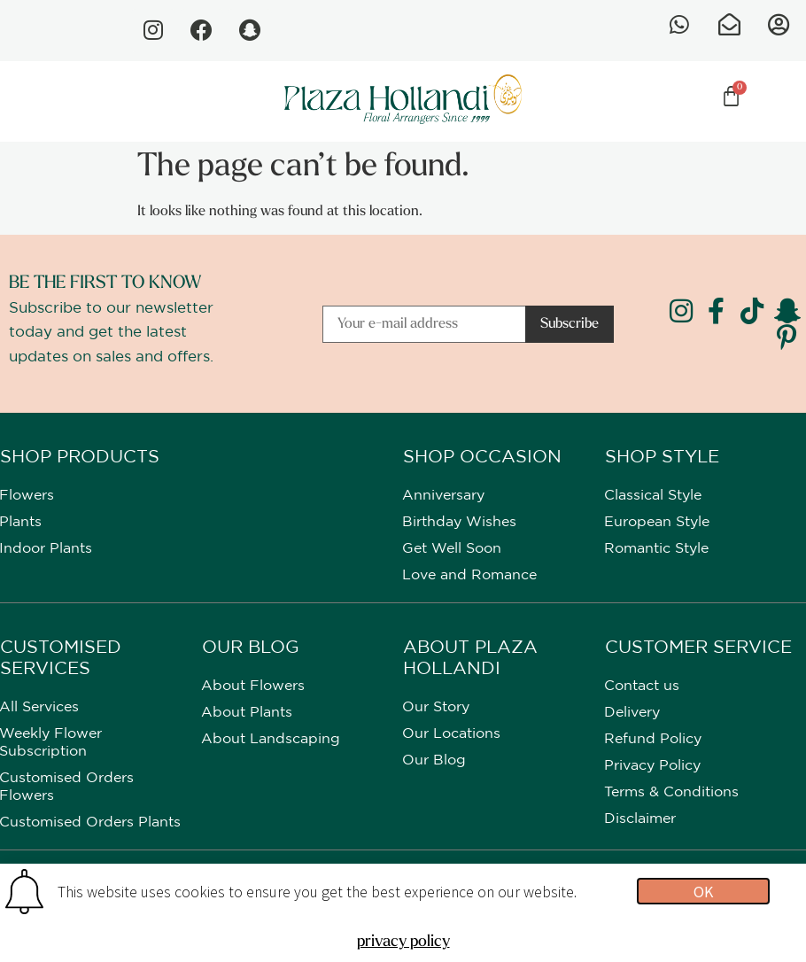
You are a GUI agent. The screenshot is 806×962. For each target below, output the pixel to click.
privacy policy (403, 942)
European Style (656, 523)
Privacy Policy (652, 766)
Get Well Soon (451, 549)
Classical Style (652, 496)
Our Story (435, 708)
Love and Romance (469, 576)
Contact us (641, 687)
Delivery (632, 713)
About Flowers (253, 687)
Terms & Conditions (671, 793)
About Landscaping (270, 740)
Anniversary (443, 496)
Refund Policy (652, 740)
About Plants (246, 713)
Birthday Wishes (459, 523)
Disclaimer (640, 819)
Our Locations (451, 734)
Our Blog (434, 761)
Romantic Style (656, 549)
